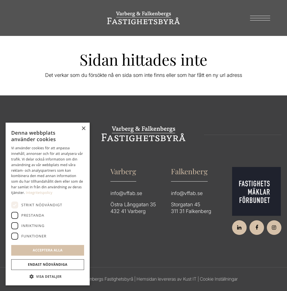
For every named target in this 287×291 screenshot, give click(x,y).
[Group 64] (143, 18)
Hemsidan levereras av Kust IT (166, 279)
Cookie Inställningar (219, 279)
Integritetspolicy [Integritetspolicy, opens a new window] (39, 192)
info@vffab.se (126, 193)
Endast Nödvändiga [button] (48, 264)
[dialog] (48, 204)
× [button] (83, 129)
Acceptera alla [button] (48, 250)
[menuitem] (258, 18)
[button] (47, 277)
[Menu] (258, 18)
